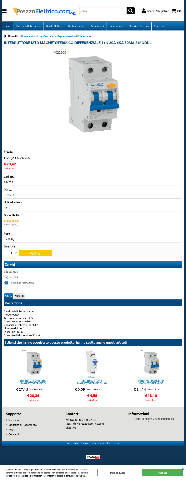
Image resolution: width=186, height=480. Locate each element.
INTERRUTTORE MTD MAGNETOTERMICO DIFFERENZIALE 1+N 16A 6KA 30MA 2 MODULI (33, 382)
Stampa (13, 271)
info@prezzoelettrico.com (88, 423)
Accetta (162, 472)
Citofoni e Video (76, 25)
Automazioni (97, 25)
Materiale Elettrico (139, 25)
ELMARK (9, 194)
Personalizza (117, 472)
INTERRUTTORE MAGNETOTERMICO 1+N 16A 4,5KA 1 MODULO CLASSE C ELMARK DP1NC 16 (92, 382)
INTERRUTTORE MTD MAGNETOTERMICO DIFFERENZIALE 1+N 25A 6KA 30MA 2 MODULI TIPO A (151, 382)
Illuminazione (116, 25)
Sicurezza (159, 25)
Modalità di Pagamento (22, 424)
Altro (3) (19, 295)
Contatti (13, 434)
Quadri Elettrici (54, 25)
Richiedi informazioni (22, 282)
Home (8, 25)
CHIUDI (183, 469)
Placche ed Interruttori (28, 25)
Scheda (8, 296)
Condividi (14, 277)
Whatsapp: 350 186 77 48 (80, 419)
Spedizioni (14, 420)
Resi (11, 429)
